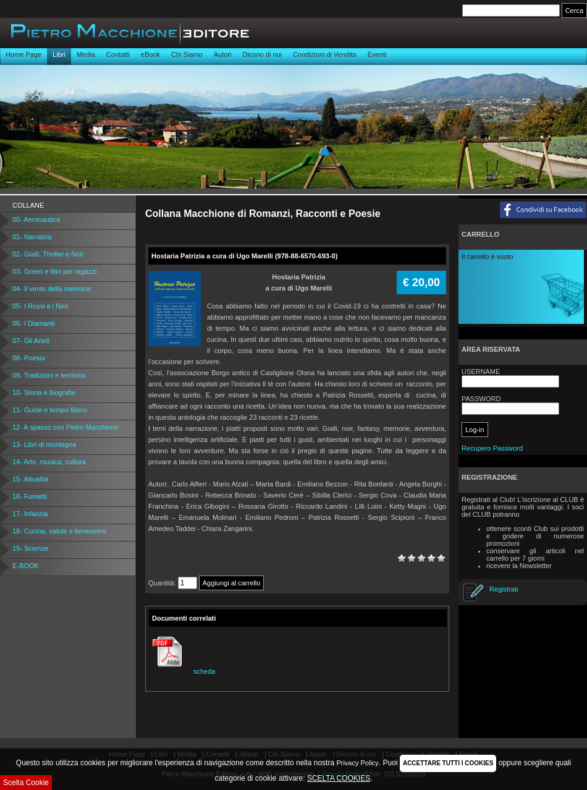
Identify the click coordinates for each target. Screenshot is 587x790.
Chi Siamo (187, 54)
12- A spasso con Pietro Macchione (65, 427)
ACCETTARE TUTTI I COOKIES (448, 763)
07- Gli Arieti (30, 340)
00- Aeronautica (36, 219)
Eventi (377, 54)
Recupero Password (492, 448)
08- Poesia (28, 358)
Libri (59, 54)
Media (86, 54)
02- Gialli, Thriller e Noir (47, 254)
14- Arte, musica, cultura (49, 461)
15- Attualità (30, 479)
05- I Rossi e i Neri (40, 306)
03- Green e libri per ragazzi (54, 271)
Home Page (23, 54)
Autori (223, 54)
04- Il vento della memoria (51, 288)
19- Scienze (30, 548)
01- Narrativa (32, 236)
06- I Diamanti (33, 323)
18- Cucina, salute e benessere (59, 531)
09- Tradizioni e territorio (49, 375)
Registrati (503, 589)
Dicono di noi (262, 54)
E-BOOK (25, 565)
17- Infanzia (30, 513)
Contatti (118, 54)
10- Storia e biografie (43, 392)
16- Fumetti (29, 496)
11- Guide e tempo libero (49, 410)
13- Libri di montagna (44, 444)
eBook (150, 54)
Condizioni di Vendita (325, 54)
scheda (182, 671)
